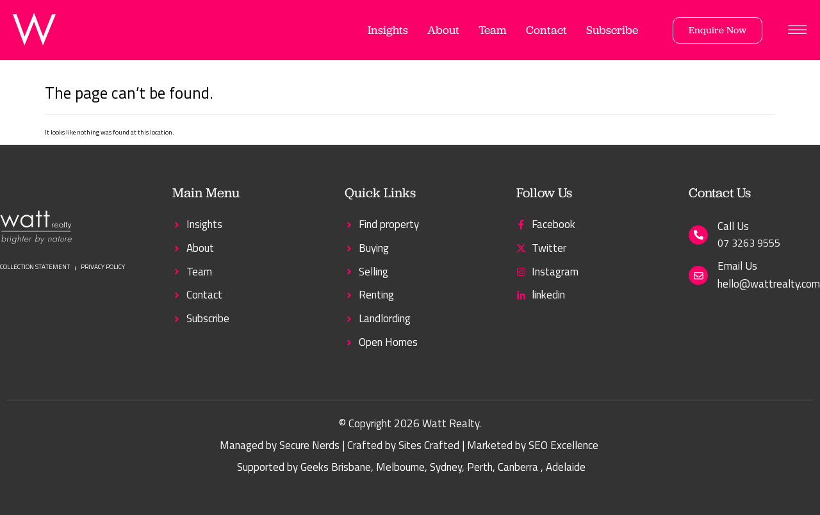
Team (493, 30)
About (443, 30)
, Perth (477, 467)
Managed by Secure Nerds (280, 445)
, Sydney (443, 467)
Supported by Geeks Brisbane (304, 467)
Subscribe (612, 30)
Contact (546, 30)
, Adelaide (563, 467)
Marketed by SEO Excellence (532, 445)
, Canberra (515, 467)
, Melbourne (398, 467)
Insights (388, 30)
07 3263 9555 (749, 242)
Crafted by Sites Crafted (403, 445)
